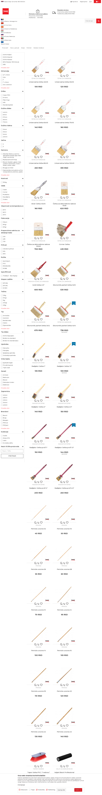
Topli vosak (6, 394)
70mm (5, 148)
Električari (6, 411)
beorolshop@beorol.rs (20, 717)
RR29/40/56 (6, 292)
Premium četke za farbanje (38, 224)
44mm (5, 138)
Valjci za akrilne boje (64, 546)
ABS (4, 91)
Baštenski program (8, 50)
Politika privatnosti (79, 713)
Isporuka (76, 719)
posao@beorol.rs (18, 742)
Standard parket (8, 131)
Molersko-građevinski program (10, 37)
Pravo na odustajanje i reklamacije (85, 722)
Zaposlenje (47, 716)
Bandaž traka (7, 347)
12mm (5, 155)
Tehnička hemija (7, 45)
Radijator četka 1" (64, 268)
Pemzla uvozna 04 (63, 389)
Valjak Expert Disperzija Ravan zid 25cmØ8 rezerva (89, 551)
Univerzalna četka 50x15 (38, 107)
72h (4, 268)
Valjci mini (64, 667)
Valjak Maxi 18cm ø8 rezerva (89, 630)
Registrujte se (83, 1)
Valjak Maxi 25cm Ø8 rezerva (38, 670)
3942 (5, 63)
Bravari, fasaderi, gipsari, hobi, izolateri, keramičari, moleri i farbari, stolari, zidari (12, 190)
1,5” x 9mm (6, 101)
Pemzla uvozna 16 (64, 469)
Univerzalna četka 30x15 (63, 67)
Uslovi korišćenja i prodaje (82, 708)
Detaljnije (21, 785)
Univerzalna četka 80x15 (38, 148)
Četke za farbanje (38, 64)
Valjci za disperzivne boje (89, 546)
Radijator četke (64, 265)
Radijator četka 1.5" (89, 268)
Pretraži (12, 482)
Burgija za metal (8, 194)
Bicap (4, 444)
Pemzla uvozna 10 (64, 429)
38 (5, 61)
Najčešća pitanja (79, 725)
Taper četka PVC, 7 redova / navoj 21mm (38, 551)
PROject (5, 451)
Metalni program (7, 40)
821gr (4, 253)
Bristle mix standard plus (10, 367)
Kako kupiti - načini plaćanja (83, 716)
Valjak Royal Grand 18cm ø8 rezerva (64, 631)
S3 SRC (5, 314)
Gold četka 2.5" (38, 228)
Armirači (5, 401)
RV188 (5, 295)
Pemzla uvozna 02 (38, 389)
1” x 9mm (6, 108)
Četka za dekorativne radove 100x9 (63, 189)
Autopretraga (66, 31)
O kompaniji (48, 708)
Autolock (6, 344)
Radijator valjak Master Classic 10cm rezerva (89, 671)
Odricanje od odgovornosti (82, 711)
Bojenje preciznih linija (10, 186)
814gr (4, 251)
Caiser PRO (6, 121)
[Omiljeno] (90, 1)
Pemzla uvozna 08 (38, 429)
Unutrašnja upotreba (9, 381)
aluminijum (6, 287)
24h (4, 263)
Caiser (5, 216)
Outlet (5, 462)
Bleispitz (5, 446)
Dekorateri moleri (8, 408)
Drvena (5, 124)
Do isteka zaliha (8, 469)
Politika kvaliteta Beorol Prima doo (56, 711)
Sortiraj (76, 31)
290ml (5, 426)
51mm (5, 141)
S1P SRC (5, 312)
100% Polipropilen (8, 362)
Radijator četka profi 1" (89, 309)
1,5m (4, 103)
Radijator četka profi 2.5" (89, 349)
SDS (4, 280)
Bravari (5, 406)
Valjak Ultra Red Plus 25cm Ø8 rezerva (38, 631)
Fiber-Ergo (6, 126)
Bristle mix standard (9, 364)
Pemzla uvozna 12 (89, 429)
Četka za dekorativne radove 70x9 (38, 189)
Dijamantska (7, 351)
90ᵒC (4, 241)
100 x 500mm (7, 111)
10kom (5, 248)
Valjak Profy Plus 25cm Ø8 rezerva (63, 591)
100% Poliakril (7, 81)
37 (16, 58)
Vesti (45, 713)
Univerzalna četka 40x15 (89, 67)
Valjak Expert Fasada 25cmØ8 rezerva (89, 591)
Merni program (7, 43)
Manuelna (6, 374)
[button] (93, 21)
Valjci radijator (89, 667)
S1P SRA (5, 309)
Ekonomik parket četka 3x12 (89, 228)
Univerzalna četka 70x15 (89, 107)
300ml (5, 429)
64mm (5, 146)
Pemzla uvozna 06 (89, 389)
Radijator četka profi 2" (64, 349)
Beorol (3, 27)
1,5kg (4, 321)
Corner (5, 218)
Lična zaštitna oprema (9, 48)
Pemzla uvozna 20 (38, 510)
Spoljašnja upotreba (9, 379)
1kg (4, 326)
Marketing (51, 790)
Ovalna (5, 226)
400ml (5, 431)
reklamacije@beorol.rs (20, 729)
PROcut (5, 449)
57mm (5, 143)
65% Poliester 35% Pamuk (11, 88)
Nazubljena (6, 223)
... (63, 688)
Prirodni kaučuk (8, 391)
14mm (5, 160)
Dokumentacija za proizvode (54, 725)
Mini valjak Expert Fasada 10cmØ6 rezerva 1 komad (64, 671)
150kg (5, 208)
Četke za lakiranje (64, 224)
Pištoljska (6, 377)
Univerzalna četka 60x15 (63, 107)
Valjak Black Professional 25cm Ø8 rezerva (64, 551)
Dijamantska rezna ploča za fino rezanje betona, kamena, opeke (13, 197)
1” (3, 106)
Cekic (4, 467)
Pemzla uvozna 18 (89, 469)
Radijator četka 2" (38, 309)
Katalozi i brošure (50, 722)
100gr (5, 324)
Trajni (33, 790)
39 (16, 61)
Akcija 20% (6, 464)
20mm (5, 163)
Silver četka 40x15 (89, 148)
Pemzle (38, 385)
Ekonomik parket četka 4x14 (38, 268)
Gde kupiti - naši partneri (52, 719)
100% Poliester (7, 86)
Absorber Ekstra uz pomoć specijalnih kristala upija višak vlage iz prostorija (12, 181)
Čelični (5, 349)
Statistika (41, 790)
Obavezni (24, 790)
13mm (5, 158)
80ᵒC (4, 238)
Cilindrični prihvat (8, 275)
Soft (4, 129)
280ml (5, 424)
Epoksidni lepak (7, 389)
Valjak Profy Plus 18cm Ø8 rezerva (38, 591)
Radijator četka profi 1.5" (38, 349)
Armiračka (6, 342)
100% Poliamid (7, 83)
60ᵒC (4, 236)
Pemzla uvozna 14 (38, 469)
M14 (4, 277)
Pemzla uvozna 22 (63, 510)
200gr (5, 329)
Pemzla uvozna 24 (89, 510)
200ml (5, 421)
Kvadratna (6, 221)
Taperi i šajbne (38, 546)
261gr (4, 331)
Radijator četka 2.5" (63, 309)
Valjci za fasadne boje (89, 586)
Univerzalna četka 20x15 (38, 67)
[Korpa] (97, 2)
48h (4, 265)
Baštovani (6, 404)
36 (4, 58)
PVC (4, 290)
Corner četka (89, 188)
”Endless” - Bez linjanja (10, 302)
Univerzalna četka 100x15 (64, 148)
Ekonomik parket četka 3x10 (63, 228)
